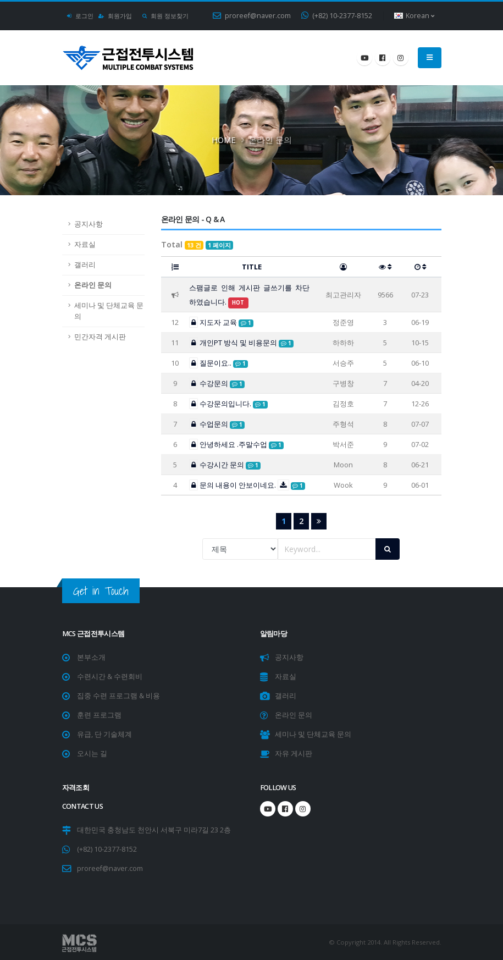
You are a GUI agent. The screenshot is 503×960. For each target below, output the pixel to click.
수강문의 (217, 383)
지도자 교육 (221, 322)
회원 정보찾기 (165, 16)
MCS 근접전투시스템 (93, 633)
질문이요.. (218, 363)
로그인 (80, 16)
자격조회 (75, 787)
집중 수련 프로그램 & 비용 (118, 695)
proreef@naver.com (252, 15)
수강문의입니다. (228, 404)
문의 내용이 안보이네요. (247, 485)
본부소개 (91, 657)
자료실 (85, 244)
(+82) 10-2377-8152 (336, 15)
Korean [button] (414, 15)
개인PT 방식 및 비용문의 (241, 342)
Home (223, 139)
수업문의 (217, 424)
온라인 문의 (93, 285)
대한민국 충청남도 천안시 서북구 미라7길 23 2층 (154, 830)
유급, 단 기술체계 (104, 734)
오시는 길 (92, 753)
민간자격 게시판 (100, 336)
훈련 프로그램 (99, 715)
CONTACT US (82, 806)
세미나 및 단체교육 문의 (108, 311)
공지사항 (88, 224)
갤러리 (85, 264)
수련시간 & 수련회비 (109, 676)
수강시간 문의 (225, 465)
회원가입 (115, 16)
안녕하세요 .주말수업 (236, 444)
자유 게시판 (293, 753)
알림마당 (273, 633)
